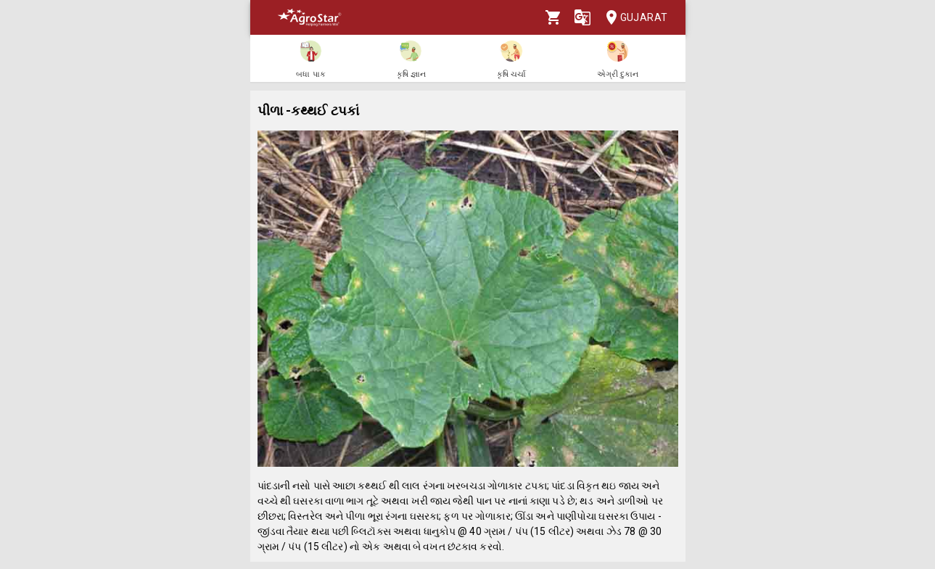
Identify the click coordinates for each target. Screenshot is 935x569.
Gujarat (632, 17)
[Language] (582, 17)
